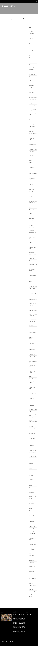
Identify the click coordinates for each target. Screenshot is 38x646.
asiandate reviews (32, 87)
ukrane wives (31, 541)
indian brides (31, 305)
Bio (29, 119)
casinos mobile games (33, 149)
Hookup (30, 283)
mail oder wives (32, 354)
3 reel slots (31, 50)
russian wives (31, 461)
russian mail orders (32, 456)
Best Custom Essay (32, 99)
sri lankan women (32, 496)
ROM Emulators (32, 433)
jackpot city (31, 327)
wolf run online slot (32, 585)
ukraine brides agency (33, 528)
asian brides (31, 85)
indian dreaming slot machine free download (33, 315)
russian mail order (32, 450)
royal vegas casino (32, 440)
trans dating (31, 515)
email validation (32, 220)
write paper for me (32, 594)
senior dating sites (32, 470)
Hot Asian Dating (32, 288)
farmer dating (31, 225)
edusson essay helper (33, 215)
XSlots (30, 596)
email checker (31, 218)
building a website (32, 128)
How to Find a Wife (32, 303)
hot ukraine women (32, 293)
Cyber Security (32, 189)
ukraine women (32, 533)
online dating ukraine (33, 411)
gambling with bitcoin (33, 264)
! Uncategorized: (32, 33)
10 (29, 43)
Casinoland (31, 142)
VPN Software (31, 555)
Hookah (30, 281)
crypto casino (31, 181)
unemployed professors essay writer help (32, 549)
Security (30, 468)
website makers (32, 571)
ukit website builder (32, 526)
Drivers (30, 207)
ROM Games (31, 435)
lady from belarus (32, 332)
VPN (30, 553)
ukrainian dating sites (33, 535)
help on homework (32, 275)
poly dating (31, 426)
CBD (30, 157)
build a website (32, 126)
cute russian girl (32, 186)
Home (2, 16)
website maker (32, 568)
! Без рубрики (31, 35)
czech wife (31, 191)
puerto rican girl (32, 428)
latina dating (31, 340)
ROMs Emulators (32, 438)
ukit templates (31, 521)
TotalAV (30, 510)
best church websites (33, 97)
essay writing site (32, 222)
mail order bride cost (33, 359)
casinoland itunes (32, 144)
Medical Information (33, 378)
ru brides (30, 443)
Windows (31, 575)
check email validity (32, 175)
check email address (33, 173)
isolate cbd (31, 325)
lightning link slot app (33, 351)
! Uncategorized (32, 31)
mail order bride (32, 356)
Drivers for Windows (33, 209)
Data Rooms (31, 193)
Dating (30, 196)
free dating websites (33, 244)
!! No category (31, 38)
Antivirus (31, 71)
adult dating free (32, 67)
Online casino (31, 405)
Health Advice (31, 272)
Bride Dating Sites (32, 124)
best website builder (33, 116)
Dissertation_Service (33, 204)
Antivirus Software (32, 74)
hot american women (33, 286)
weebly (30, 573)
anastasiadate (31, 69)
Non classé (31, 400)
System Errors (31, 503)
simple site (31, 475)
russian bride (31, 445)
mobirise (30, 390)
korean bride (31, 330)
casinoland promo (32, 146)
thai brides (31, 505)
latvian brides (31, 343)
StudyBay (31, 498)
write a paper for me (33, 591)
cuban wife (31, 184)
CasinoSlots (31, 155)
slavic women (31, 481)
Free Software (31, 258)
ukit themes (31, 523)
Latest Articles (31, 334)
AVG (30, 94)
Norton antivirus (32, 403)
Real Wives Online (32, 431)
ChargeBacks (31, 167)
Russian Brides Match (33, 447)
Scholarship (31, 463)
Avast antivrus (31, 92)
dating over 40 (32, 198)
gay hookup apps (32, 266)
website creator (32, 566)
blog (30, 121)
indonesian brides (32, 319)
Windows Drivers (32, 578)
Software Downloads (33, 490)
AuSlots (30, 89)
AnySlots (30, 76)
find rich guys (31, 234)
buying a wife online (33, 133)
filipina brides (31, 230)
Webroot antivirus (32, 557)
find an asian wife (32, 232)
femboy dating (32, 227)
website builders (32, 560)
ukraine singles (32, 531)
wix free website (32, 580)
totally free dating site (33, 512)
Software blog (31, 487)
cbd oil (30, 160)
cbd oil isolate (31, 162)
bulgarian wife (31, 131)
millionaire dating (32, 384)
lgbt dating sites (32, 349)
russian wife (31, 458)
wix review (31, 583)
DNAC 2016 (8, 6)
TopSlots (30, 508)
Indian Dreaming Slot (33, 308)
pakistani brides (32, 417)
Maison (30, 368)
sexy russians (31, 473)
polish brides (31, 423)
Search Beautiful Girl (33, 465)
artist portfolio (32, 82)
